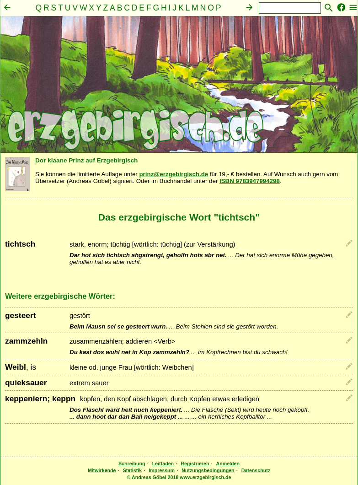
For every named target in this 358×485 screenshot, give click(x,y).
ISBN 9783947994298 (249, 181)
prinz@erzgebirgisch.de (173, 174)
